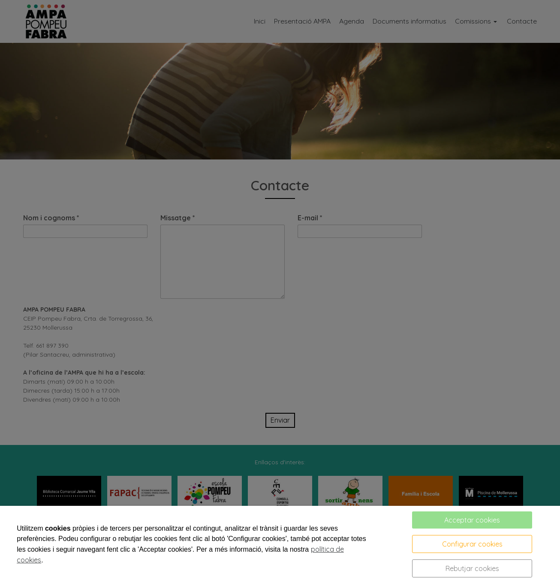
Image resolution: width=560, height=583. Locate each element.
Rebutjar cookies (472, 568)
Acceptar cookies (472, 520)
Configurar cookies (472, 544)
